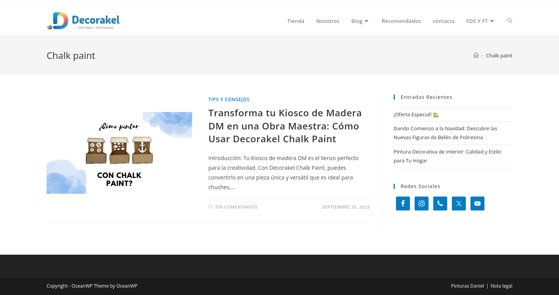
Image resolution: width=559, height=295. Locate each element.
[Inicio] (476, 55)
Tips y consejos (229, 99)
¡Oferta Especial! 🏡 (416, 114)
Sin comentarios (236, 207)
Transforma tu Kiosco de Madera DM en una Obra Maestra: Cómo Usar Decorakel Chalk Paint (285, 125)
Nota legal (501, 286)
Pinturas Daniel (467, 286)
